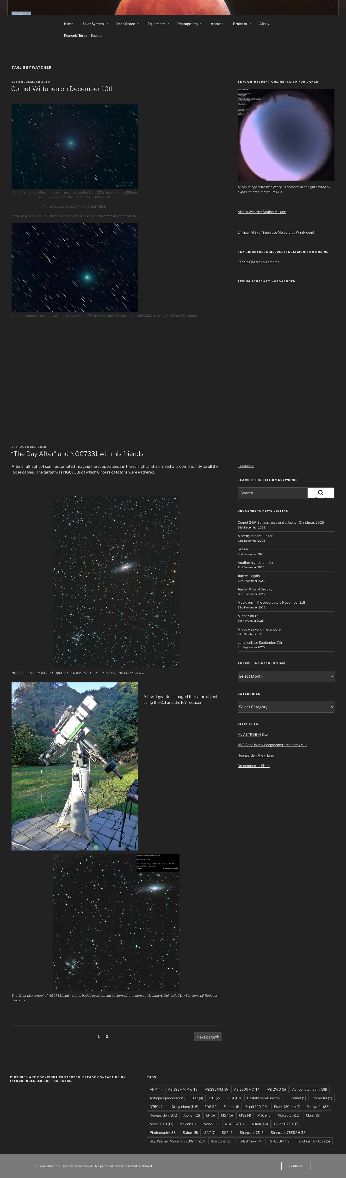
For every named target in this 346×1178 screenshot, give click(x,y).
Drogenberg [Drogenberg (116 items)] (185, 1107)
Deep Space (128, 24)
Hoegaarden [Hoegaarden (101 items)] (163, 1115)
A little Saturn (248, 616)
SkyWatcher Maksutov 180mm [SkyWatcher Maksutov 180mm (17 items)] (177, 1141)
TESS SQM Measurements (258, 262)
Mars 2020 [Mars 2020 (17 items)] (161, 1124)
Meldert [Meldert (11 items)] (188, 1124)
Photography (190, 24)
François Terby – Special (83, 35)
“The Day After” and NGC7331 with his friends (77, 453)
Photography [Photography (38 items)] (163, 1132)
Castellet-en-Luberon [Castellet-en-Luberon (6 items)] (265, 1098)
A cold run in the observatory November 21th (272, 602)
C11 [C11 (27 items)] (215, 1098)
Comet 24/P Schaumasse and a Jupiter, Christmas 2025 (281, 522)
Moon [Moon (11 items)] (211, 1124)
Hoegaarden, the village (256, 755)
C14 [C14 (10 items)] (234, 1098)
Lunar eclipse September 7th (260, 642)
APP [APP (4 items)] (156, 1089)
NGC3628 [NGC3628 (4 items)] (235, 1124)
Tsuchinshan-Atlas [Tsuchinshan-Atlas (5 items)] (313, 1141)
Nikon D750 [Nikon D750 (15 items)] (286, 1124)
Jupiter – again (249, 576)
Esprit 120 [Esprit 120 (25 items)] (256, 1107)
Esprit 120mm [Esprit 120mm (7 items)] (287, 1107)
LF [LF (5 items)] (210, 1115)
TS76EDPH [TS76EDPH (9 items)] (279, 1141)
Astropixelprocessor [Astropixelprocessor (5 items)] (167, 1098)
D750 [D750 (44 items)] (158, 1107)
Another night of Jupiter (255, 562)
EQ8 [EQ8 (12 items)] (210, 1107)
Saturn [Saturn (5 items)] (190, 1132)
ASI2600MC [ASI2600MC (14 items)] (247, 1089)
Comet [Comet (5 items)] (298, 1098)
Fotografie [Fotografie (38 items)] (318, 1107)
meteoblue (246, 465)
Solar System (95, 24)
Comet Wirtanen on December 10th (63, 88)
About (218, 24)
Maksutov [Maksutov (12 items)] (289, 1115)
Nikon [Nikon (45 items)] (260, 1124)
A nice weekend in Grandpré (259, 629)
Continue (296, 1166)
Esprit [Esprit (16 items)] (231, 1107)
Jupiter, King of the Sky (255, 589)
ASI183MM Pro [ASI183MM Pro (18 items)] (183, 1089)
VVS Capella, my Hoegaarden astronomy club (272, 745)
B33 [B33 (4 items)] (197, 1098)
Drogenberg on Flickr (254, 766)
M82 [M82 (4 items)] (245, 1115)
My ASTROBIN (249, 734)
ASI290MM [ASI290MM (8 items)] (216, 1089)
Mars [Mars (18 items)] (313, 1115)
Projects (242, 24)
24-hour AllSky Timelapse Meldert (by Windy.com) (276, 232)
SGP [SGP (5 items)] (228, 1132)
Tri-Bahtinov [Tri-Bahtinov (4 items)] (250, 1141)
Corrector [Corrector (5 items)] (322, 1098)
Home (68, 24)
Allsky (264, 24)
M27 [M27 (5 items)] (227, 1115)
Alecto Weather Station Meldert (262, 212)
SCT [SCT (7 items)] (210, 1132)
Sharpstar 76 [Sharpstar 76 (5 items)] (252, 1132)
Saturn (243, 549)
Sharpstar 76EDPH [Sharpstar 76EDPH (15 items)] (289, 1132)
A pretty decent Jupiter (255, 536)
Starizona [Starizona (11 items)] (221, 1141)
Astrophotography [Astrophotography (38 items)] (309, 1089)
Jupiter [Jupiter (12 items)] (191, 1115)
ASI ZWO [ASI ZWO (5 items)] (276, 1089)
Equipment (158, 24)
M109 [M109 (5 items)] (264, 1115)
